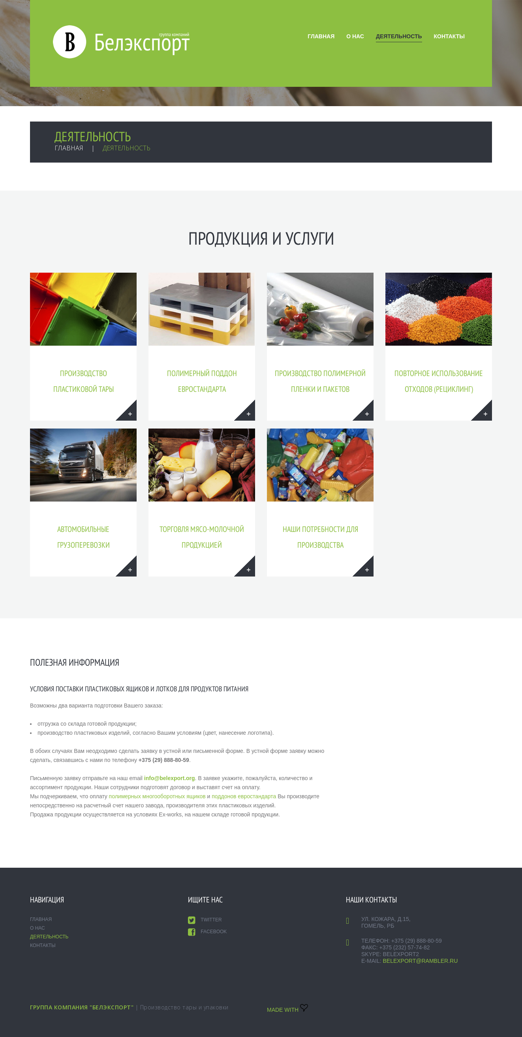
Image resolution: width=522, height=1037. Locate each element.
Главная (321, 36)
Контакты (449, 36)
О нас (355, 36)
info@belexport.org (169, 778)
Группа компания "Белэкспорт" (81, 1007)
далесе (244, 410)
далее (126, 410)
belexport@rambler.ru (420, 961)
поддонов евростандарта (244, 796)
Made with (287, 1010)
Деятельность (399, 36)
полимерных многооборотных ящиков (157, 796)
